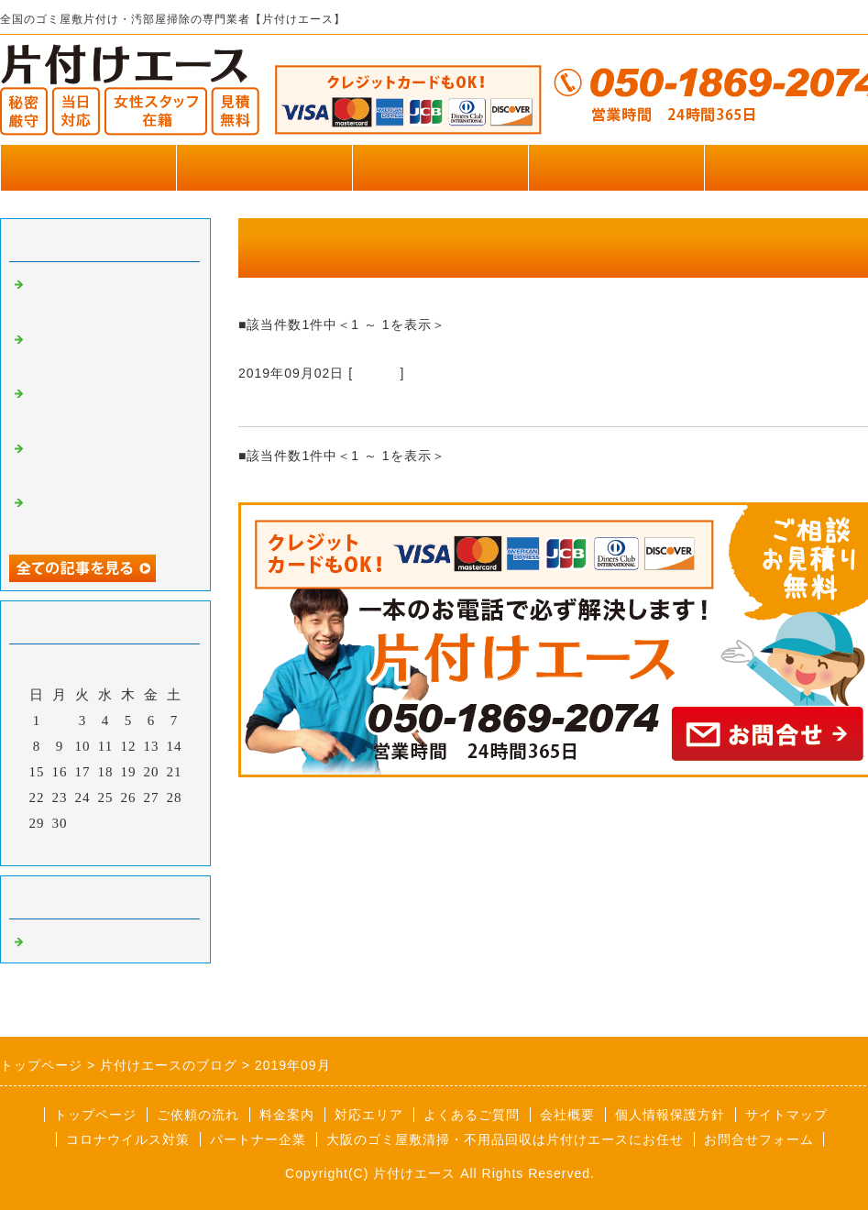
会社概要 (567, 1114)
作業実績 (264, 167)
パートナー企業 (258, 1139)
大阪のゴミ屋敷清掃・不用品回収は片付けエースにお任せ (505, 1139)
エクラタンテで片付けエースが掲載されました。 (100, 462)
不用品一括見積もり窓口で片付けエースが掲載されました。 (108, 516)
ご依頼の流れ (198, 1114)
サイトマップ (786, 1114)
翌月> (143, 847)
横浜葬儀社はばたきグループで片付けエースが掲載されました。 (108, 298)
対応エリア (369, 1114)
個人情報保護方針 (670, 1114)
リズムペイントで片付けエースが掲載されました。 (108, 353)
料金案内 (286, 1114)
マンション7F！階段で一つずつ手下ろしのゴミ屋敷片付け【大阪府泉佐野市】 (544, 404)
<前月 (67, 847)
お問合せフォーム (759, 1139)
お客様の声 (616, 167)
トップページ (87, 167)
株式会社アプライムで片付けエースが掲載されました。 (108, 407)
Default (376, 373)
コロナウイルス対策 (128, 1139)
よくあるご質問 (471, 1114)
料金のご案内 (439, 167)
